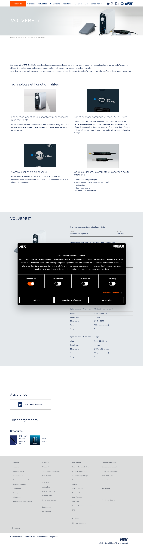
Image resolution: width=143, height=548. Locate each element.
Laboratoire (31, 38)
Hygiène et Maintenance (22, 501)
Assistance (67, 4)
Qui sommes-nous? (93, 4)
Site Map (17, 528)
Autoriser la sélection (71, 300)
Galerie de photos (49, 500)
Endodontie (16, 488)
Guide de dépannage (80, 475)
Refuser (36, 300)
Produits (18, 4)
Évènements (47, 496)
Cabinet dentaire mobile (21, 480)
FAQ (73, 510)
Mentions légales (108, 500)
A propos (31, 4)
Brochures (76, 480)
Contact (78, 4)
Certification (77, 497)
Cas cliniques (77, 488)
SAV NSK (75, 501)
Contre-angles (18, 471)
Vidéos (74, 484)
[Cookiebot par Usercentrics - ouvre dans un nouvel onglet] (113, 246)
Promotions (54, 4)
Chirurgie (16, 493)
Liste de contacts (78, 523)
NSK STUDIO (47, 475)
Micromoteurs (17, 475)
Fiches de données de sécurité (84, 506)
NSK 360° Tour (107, 475)
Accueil (12, 38)
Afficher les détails (111, 293)
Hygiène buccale (19, 484)
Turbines (15, 467)
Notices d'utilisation (80, 493)
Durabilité (106, 480)
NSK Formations (48, 491)
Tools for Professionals (51, 471)
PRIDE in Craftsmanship (111, 471)
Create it (45, 467)
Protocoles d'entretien (80, 467)
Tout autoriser (107, 300)
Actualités (42, 4)
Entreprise (106, 488)
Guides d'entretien (79, 471)
